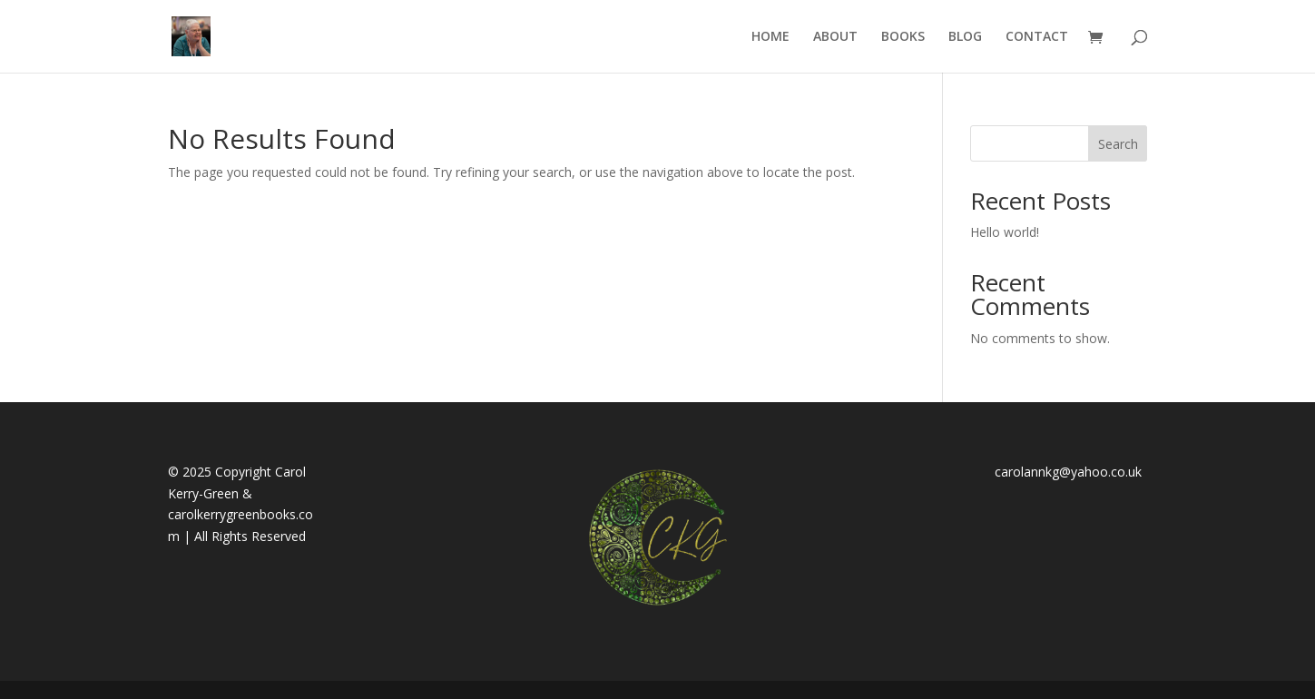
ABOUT (835, 37)
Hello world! (1004, 232)
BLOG (965, 37)
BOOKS (903, 37)
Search (1118, 144)
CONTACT (1037, 37)
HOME (770, 37)
